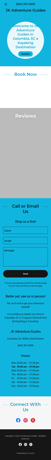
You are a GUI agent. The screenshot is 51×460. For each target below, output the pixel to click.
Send (25, 274)
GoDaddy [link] (30, 453)
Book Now (25, 54)
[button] (6, 4)
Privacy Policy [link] (14, 286)
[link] (25, 10)
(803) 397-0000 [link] (25, 4)
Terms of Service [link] (30, 286)
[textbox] (25, 230)
